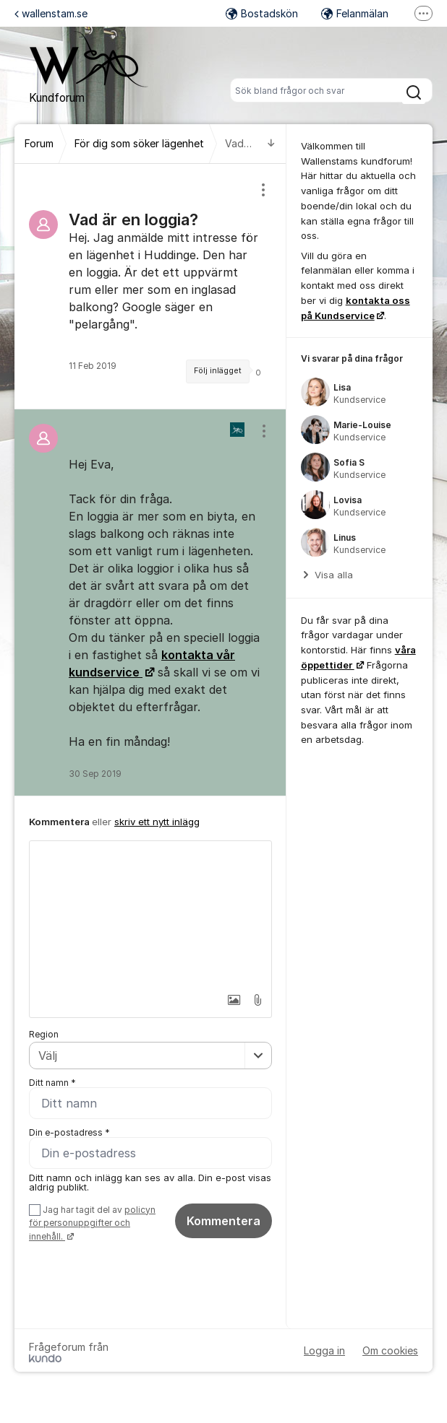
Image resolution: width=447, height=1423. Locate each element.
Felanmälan (354, 13)
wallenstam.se (51, 13)
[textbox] (150, 913)
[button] (224, 999)
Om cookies (390, 1352)
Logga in (324, 1352)
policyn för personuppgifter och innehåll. (92, 1224)
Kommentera (223, 1221)
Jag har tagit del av (92, 1224)
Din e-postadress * (69, 1133)
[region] (150, 286)
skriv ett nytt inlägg (157, 821)
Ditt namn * (52, 1082)
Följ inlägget (218, 370)
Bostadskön (262, 13)
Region (44, 1034)
